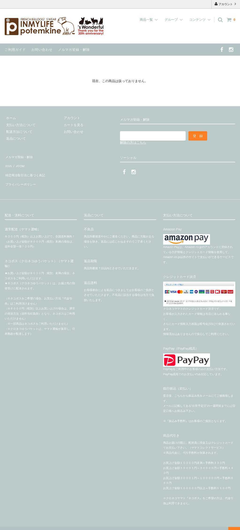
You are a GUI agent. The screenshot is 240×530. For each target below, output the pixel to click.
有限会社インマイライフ (80, 524)
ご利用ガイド (15, 49)
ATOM (18, 163)
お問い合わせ (41, 49)
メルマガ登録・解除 (74, 49)
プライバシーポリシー (21, 176)
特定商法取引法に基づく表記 (26, 170)
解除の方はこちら (133, 142)
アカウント (225, 4)
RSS (8, 163)
